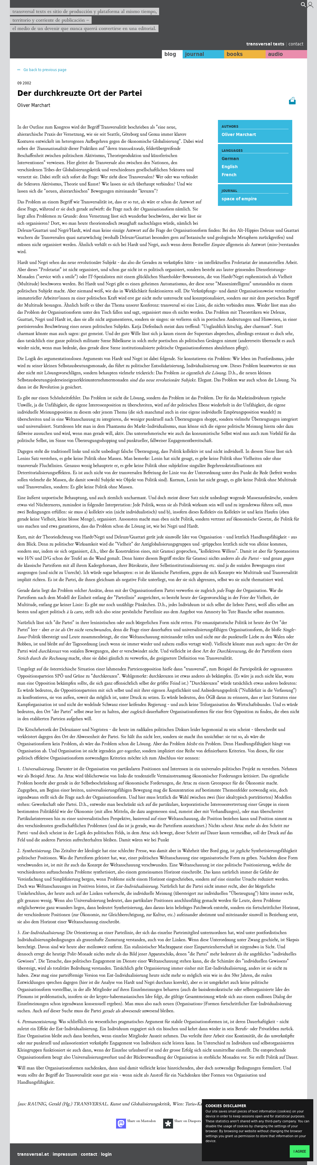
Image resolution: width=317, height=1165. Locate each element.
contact (296, 43)
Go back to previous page (45, 70)
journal (194, 54)
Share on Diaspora (182, 1124)
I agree (299, 1151)
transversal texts (266, 43)
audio (275, 54)
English (230, 166)
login (106, 1154)
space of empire (239, 198)
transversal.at (33, 1154)
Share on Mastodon (136, 1124)
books (234, 54)
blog (170, 54)
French (229, 174)
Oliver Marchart (239, 134)
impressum (65, 1154)
